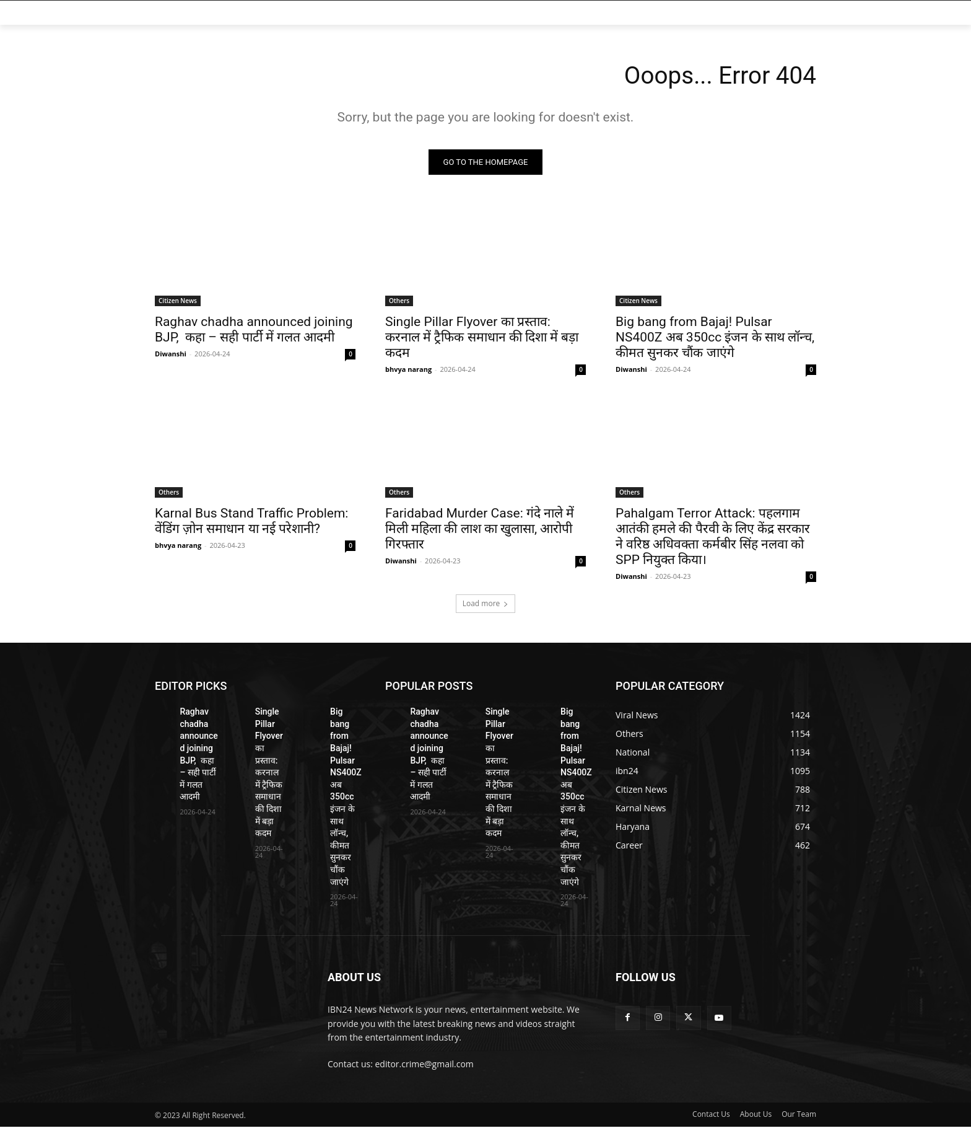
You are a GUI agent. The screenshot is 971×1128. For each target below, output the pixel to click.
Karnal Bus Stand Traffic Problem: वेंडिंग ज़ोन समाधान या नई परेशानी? (251, 522)
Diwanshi (170, 354)
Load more (486, 604)
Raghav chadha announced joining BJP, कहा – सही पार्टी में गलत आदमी (254, 330)
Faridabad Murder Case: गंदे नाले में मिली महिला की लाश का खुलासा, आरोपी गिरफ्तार (479, 530)
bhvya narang (408, 370)
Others (399, 301)
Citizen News (178, 301)
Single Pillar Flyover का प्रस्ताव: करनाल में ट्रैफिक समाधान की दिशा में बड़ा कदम (481, 338)
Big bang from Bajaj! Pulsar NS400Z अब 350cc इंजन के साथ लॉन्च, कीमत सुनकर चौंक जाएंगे (715, 338)
